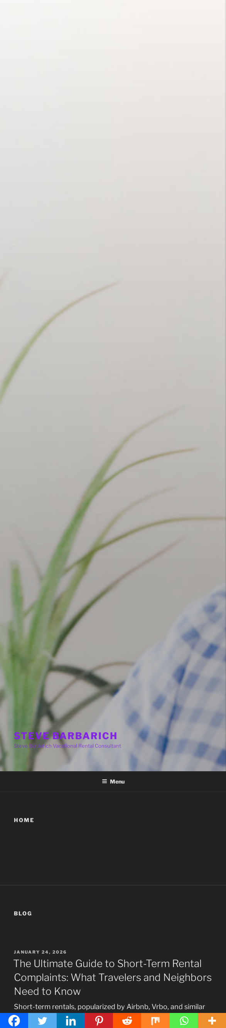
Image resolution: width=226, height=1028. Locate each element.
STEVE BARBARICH (66, 736)
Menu (113, 781)
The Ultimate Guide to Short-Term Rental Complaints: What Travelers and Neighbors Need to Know (112, 977)
